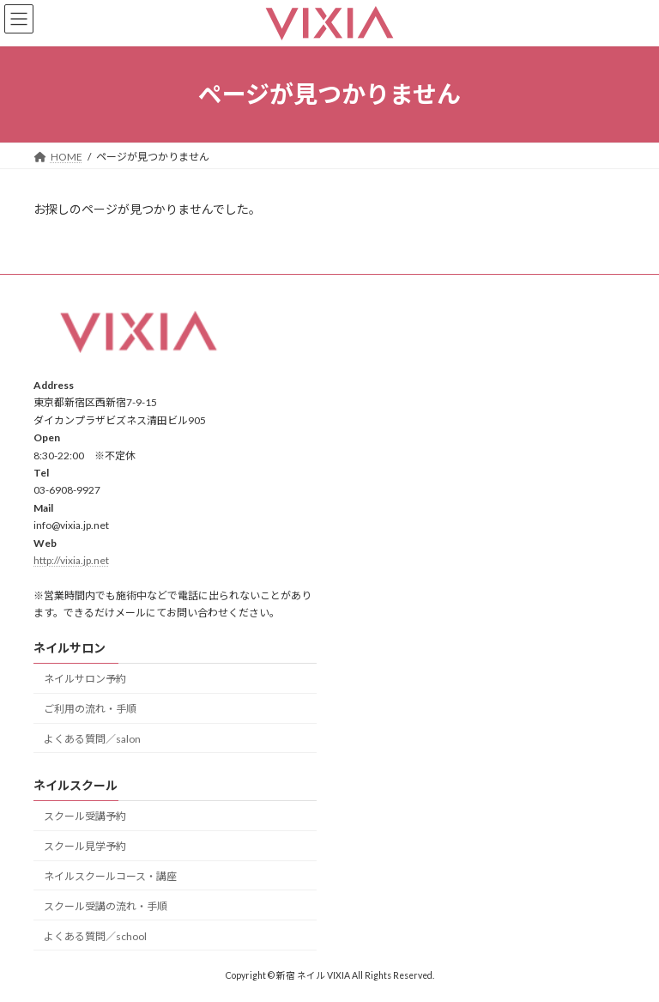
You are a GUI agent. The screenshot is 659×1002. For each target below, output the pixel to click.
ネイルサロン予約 (85, 678)
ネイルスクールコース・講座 (110, 876)
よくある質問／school (95, 935)
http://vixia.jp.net (71, 560)
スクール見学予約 (85, 846)
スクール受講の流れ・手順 (105, 906)
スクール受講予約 (85, 816)
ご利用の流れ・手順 (90, 708)
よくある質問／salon (92, 738)
